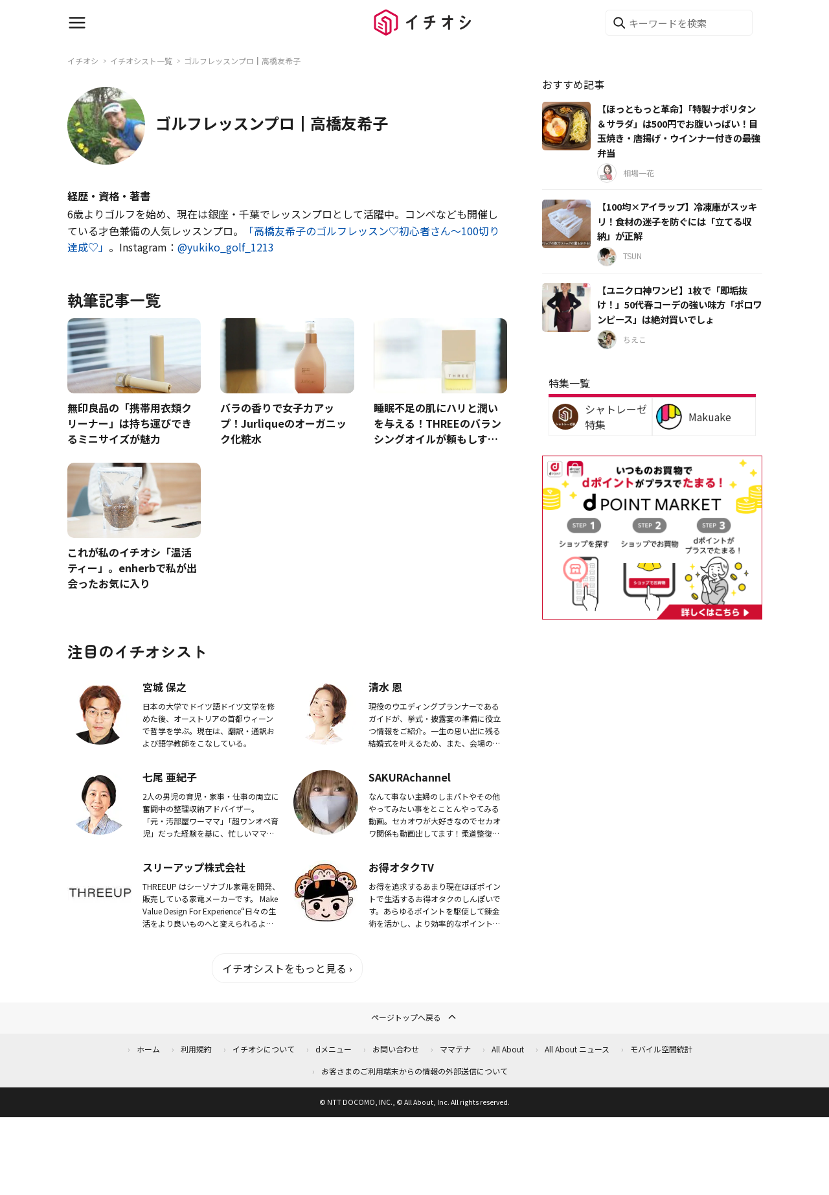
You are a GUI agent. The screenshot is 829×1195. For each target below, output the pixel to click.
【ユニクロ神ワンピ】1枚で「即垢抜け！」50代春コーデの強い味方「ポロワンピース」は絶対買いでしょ (679, 304)
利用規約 (196, 1048)
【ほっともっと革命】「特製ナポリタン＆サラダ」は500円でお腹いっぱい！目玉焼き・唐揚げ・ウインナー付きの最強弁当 (678, 130)
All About (508, 1048)
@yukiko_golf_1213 (225, 247)
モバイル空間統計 (661, 1048)
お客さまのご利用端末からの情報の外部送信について (414, 1070)
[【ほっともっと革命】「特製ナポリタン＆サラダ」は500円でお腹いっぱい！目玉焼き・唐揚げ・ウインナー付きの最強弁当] (566, 126)
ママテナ (455, 1048)
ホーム (148, 1048)
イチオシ (82, 60)
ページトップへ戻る (414, 1017)
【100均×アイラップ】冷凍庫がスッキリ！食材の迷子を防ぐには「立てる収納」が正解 (677, 221)
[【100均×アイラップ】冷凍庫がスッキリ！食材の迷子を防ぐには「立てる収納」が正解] (566, 224)
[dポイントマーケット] (652, 611)
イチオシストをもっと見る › (287, 968)
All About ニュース (577, 1048)
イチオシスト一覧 (141, 60)
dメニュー (333, 1048)
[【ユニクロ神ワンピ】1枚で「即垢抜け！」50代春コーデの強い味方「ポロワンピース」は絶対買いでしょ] (566, 307)
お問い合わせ (395, 1048)
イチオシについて (264, 1048)
